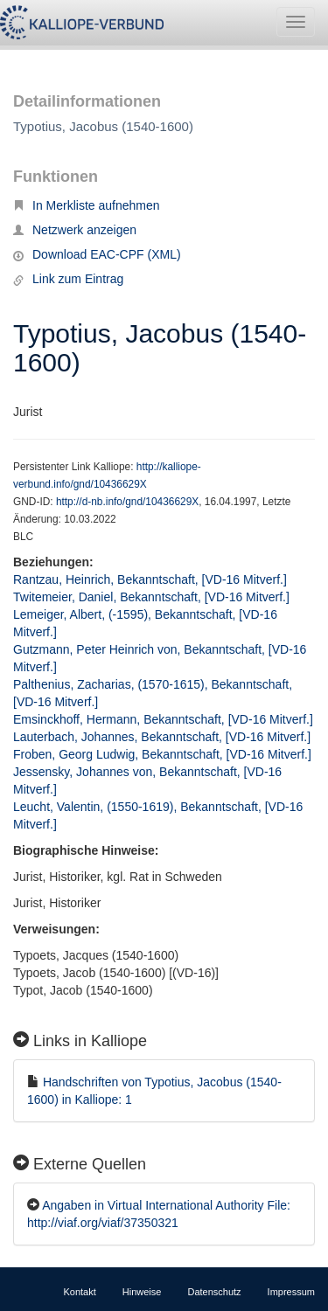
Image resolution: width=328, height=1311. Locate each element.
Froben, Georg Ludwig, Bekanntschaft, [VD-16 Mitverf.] (162, 754)
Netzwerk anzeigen (74, 230)
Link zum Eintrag (68, 279)
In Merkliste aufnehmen (86, 205)
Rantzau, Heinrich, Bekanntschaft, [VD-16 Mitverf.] (150, 579)
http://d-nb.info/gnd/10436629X (127, 502)
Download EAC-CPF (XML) (97, 254)
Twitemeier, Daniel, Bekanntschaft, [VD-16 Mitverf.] (151, 597)
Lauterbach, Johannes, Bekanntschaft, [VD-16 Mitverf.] (162, 737)
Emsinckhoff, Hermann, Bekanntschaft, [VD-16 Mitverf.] (163, 719)
